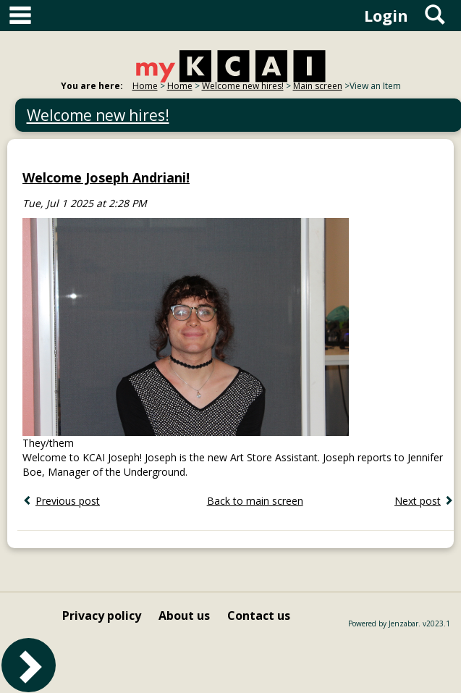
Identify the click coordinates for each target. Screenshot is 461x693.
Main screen (317, 86)
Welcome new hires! (243, 86)
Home (145, 86)
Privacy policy (101, 615)
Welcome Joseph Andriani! (106, 177)
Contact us (258, 615)
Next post (417, 501)
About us (184, 615)
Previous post (67, 501)
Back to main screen (255, 501)
